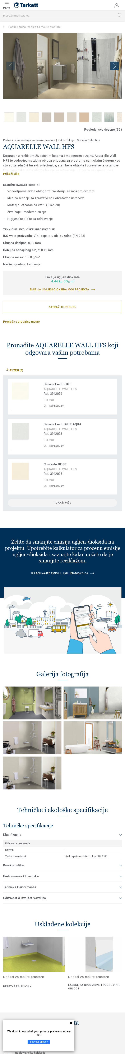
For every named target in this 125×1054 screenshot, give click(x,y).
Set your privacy (39, 1041)
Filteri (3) (14, 370)
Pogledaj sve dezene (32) (103, 129)
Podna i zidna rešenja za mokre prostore (34, 27)
